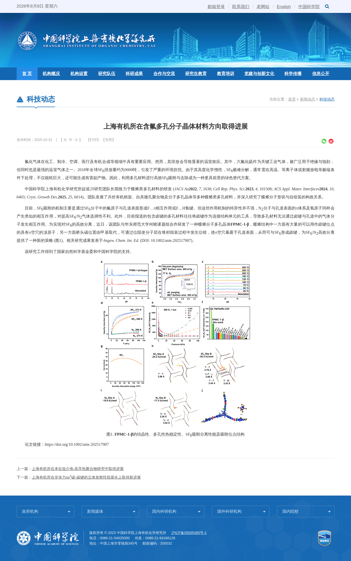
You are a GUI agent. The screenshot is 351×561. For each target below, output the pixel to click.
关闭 (108, 140)
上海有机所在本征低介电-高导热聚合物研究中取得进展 (78, 468)
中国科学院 (309, 6)
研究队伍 (106, 73)
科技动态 (327, 99)
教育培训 (225, 73)
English (284, 6)
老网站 (263, 6)
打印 (93, 140)
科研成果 (134, 73)
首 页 (27, 73)
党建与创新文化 (259, 73)
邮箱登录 (216, 6)
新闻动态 (307, 99)
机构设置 (79, 73)
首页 (292, 99)
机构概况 (51, 73)
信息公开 (320, 73)
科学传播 (293, 73)
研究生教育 (196, 73)
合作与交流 (164, 73)
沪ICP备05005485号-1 (189, 533)
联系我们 (240, 6)
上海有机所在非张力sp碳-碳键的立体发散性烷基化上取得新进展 (86, 477)
